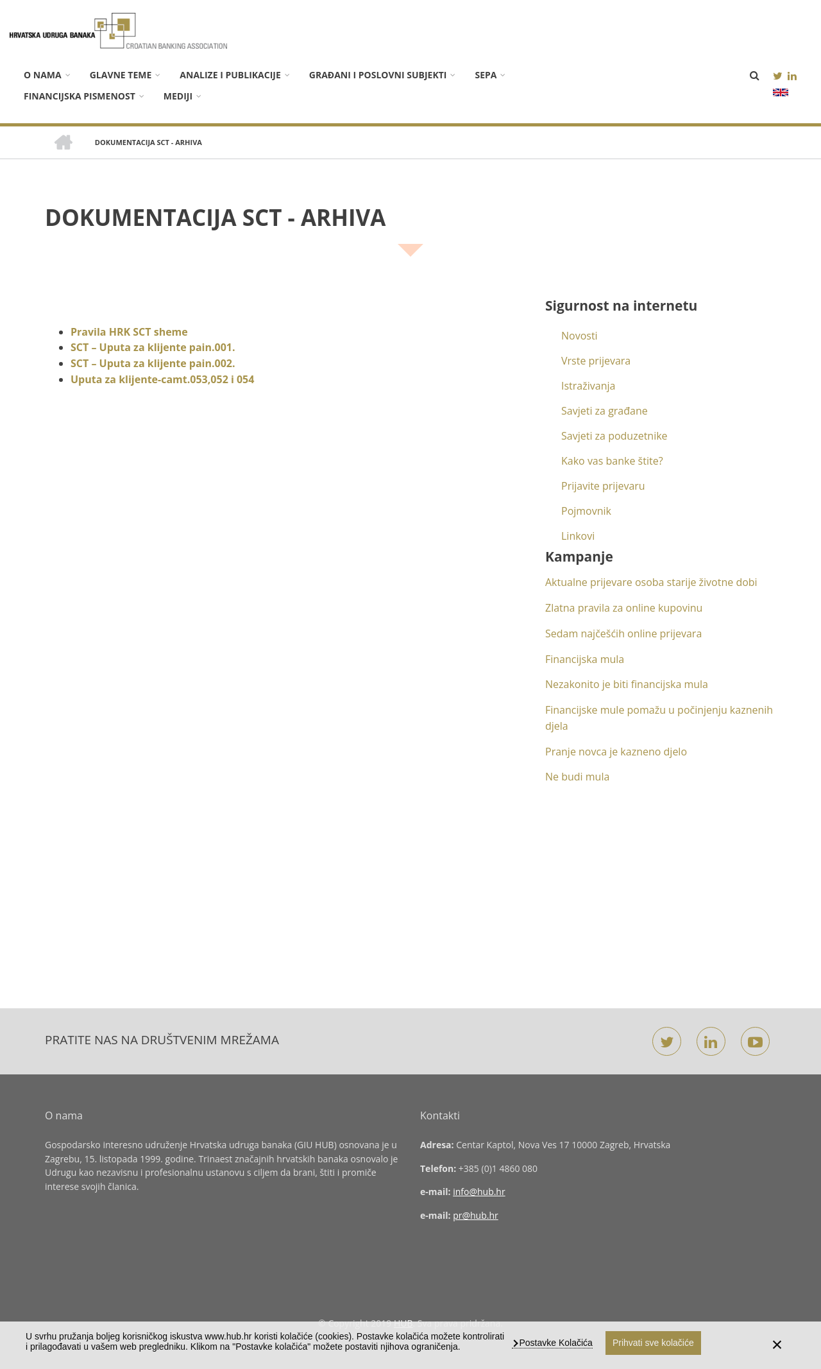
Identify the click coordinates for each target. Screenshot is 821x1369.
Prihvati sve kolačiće (653, 1343)
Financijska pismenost (79, 96)
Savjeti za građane (604, 411)
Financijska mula (584, 659)
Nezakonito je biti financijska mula (626, 684)
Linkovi (578, 536)
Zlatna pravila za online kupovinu (623, 608)
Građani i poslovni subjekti (378, 75)
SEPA (485, 75)
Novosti (579, 336)
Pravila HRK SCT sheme (130, 332)
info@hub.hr (479, 1191)
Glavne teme (121, 75)
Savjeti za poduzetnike (614, 436)
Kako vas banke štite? (612, 461)
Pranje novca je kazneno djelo (616, 752)
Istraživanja (588, 386)
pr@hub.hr (475, 1215)
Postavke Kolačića (555, 1343)
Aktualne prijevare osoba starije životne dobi (651, 582)
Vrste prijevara (596, 361)
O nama (43, 75)
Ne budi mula (577, 777)
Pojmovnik (586, 511)
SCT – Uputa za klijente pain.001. (153, 347)
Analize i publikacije (230, 75)
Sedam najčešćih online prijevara (623, 633)
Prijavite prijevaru (603, 486)
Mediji (178, 96)
